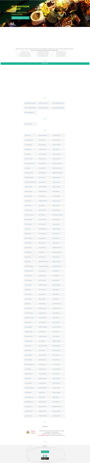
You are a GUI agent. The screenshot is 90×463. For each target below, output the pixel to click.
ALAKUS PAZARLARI (42, 238)
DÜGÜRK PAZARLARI (42, 158)
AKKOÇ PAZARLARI (28, 233)
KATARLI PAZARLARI (56, 331)
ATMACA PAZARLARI (28, 252)
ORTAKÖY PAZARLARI (42, 154)
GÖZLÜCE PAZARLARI (42, 406)
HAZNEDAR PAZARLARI (29, 411)
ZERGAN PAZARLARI (42, 140)
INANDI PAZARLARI (56, 322)
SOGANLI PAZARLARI (28, 359)
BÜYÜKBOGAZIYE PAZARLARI (43, 266)
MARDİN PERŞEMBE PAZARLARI (30, 107)
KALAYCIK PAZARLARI (28, 327)
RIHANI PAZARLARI (28, 406)
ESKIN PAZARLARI (56, 299)
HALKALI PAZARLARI (56, 313)
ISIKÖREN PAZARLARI (42, 411)
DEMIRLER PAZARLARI (56, 200)
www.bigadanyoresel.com (44, 435)
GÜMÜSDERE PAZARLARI (57, 406)
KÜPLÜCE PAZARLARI (56, 345)
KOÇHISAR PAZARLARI (42, 210)
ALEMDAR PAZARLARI (56, 392)
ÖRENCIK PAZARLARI (56, 350)
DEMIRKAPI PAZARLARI (43, 284)
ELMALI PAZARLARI (56, 401)
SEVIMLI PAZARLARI (28, 415)
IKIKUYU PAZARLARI (42, 322)
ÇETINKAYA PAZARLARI (56, 135)
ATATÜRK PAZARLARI (42, 163)
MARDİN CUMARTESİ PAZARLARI (58, 107)
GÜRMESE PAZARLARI (42, 308)
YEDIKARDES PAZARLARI (43, 378)
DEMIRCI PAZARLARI (28, 284)
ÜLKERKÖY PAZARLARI (28, 373)
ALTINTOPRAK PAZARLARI (29, 397)
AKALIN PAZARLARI (56, 224)
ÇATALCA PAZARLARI (42, 224)
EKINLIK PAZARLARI (56, 289)
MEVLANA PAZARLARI (56, 140)
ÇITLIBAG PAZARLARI (28, 280)
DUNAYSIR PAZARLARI (42, 172)
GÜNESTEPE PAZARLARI (43, 186)
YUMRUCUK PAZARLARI (43, 387)
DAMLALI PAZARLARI (42, 280)
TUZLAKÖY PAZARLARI (42, 364)
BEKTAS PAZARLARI (56, 256)
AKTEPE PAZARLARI (56, 191)
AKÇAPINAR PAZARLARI (43, 228)
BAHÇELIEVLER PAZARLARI (29, 163)
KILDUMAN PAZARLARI (42, 336)
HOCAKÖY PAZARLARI (42, 317)
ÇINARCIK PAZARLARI (42, 275)
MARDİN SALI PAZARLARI (43, 103)
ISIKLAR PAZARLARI (28, 322)
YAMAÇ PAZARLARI (42, 205)
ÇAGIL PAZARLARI (56, 397)
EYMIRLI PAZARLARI (42, 303)
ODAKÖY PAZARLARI (28, 350)
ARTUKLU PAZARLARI (28, 123)
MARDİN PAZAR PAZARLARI (29, 112)
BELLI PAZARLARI (28, 261)
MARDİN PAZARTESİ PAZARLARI (30, 103)
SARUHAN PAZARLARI (42, 219)
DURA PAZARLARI (28, 289)
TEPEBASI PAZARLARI (56, 210)
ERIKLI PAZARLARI (56, 294)
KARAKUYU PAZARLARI (56, 327)
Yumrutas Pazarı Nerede (25, 51)
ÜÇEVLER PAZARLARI (42, 196)
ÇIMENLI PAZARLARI (42, 144)
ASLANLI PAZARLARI (42, 247)
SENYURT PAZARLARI (28, 224)
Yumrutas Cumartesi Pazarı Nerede (25, 55)
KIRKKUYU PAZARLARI (28, 186)
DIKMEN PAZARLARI (56, 219)
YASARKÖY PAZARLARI (56, 415)
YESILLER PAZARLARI (28, 144)
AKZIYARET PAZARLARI (28, 238)
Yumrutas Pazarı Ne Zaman (60, 55)
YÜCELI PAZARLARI (56, 205)
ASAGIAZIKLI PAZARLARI (57, 247)
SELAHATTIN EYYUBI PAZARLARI (30, 182)
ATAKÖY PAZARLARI (42, 397)
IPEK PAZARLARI (27, 168)
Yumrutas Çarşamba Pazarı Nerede (25, 53)
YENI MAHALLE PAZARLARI (29, 214)
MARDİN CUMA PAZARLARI (43, 107)
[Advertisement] (45, 37)
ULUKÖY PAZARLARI (42, 369)
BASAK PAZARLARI (42, 256)
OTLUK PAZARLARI (42, 350)
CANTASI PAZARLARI (42, 271)
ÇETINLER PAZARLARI (28, 275)
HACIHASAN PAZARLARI (57, 308)
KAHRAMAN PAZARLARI (43, 135)
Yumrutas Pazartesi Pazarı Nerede (42, 51)
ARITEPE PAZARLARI (28, 247)
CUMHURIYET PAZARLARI (57, 163)
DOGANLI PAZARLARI (56, 284)
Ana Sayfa (47, 2)
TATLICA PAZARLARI (42, 182)
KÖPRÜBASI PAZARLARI (57, 341)
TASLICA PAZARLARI (56, 359)
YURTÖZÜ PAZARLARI (56, 196)
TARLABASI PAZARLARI (56, 144)
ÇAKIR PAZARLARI (56, 271)
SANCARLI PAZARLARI (28, 355)
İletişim (76, 2)
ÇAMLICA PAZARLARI (56, 186)
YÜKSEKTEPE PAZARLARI (43, 200)
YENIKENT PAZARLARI (56, 177)
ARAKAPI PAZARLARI (28, 242)
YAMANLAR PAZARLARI (56, 158)
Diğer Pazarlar (63, 2)
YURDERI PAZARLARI (56, 387)
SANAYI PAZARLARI (42, 168)
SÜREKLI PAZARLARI (42, 359)
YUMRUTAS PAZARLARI (56, 154)
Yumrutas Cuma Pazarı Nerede (61, 53)
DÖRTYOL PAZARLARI (42, 289)
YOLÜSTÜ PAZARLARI (56, 182)
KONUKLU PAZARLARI (28, 158)
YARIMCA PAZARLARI (42, 149)
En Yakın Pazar (55, 2)
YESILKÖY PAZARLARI (56, 378)
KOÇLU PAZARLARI (42, 341)
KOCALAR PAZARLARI (28, 341)
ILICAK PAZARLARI (56, 317)
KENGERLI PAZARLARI (56, 411)
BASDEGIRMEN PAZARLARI (43, 261)
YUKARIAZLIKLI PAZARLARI (29, 387)
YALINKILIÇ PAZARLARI (42, 373)
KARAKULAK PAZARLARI (43, 327)
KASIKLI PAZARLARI (42, 331)
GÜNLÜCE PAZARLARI (28, 308)
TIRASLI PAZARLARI (56, 149)
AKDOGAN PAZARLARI (56, 228)
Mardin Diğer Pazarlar (20, 18)
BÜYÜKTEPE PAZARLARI (29, 271)
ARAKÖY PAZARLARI (42, 242)
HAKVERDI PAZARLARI (42, 313)
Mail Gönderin (45, 451)
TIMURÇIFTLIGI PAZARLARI (29, 364)
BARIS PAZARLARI (28, 256)
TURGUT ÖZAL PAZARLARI (57, 168)
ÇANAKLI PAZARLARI (28, 196)
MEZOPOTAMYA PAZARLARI (57, 172)
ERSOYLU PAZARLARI (28, 210)
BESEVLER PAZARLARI (28, 219)
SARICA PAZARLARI (56, 355)
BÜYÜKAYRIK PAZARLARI (29, 266)
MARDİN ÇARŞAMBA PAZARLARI (58, 103)
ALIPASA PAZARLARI (56, 238)
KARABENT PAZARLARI (42, 191)
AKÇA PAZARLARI (28, 228)
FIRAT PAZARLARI (42, 177)
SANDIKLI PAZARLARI (42, 355)
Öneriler (71, 2)
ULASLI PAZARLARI (28, 369)
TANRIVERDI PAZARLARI (43, 415)
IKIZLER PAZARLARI (28, 205)
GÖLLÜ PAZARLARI (28, 200)
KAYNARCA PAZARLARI (28, 336)
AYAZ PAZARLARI (41, 252)
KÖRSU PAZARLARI (28, 345)
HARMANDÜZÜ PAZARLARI (29, 317)
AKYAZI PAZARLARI (56, 233)
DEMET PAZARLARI (56, 280)
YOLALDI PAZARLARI (28, 383)
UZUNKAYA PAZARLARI (56, 369)
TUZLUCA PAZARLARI (56, 364)
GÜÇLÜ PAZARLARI (42, 214)
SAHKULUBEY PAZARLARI (29, 177)
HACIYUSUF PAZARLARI (29, 313)
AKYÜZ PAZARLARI (42, 392)
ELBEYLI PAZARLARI (28, 294)
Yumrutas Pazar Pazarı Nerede (43, 55)
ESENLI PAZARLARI (42, 299)
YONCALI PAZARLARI (56, 383)
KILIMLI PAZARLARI (56, 336)
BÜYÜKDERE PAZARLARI (57, 266)
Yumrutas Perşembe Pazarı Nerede (43, 53)
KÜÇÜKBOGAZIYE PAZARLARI (57, 214)
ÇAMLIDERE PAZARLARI (29, 401)
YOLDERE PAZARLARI (42, 383)
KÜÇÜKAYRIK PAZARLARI (43, 345)
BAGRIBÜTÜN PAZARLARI (57, 252)
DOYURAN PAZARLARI (42, 401)
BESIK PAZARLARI (28, 154)
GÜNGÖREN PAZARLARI (57, 303)
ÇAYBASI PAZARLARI (28, 149)
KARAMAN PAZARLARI (28, 331)
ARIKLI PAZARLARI (56, 242)
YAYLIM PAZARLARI (28, 378)
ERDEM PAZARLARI (42, 294)
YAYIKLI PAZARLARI (56, 373)
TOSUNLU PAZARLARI (28, 191)
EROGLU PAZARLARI (28, 299)
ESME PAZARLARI (28, 303)
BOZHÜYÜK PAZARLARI (56, 261)
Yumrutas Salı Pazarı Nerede (60, 51)
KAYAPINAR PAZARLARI (29, 140)
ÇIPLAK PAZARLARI (56, 275)
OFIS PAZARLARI (27, 135)
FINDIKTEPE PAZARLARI (29, 172)
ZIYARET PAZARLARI (28, 392)
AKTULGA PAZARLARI (42, 233)
